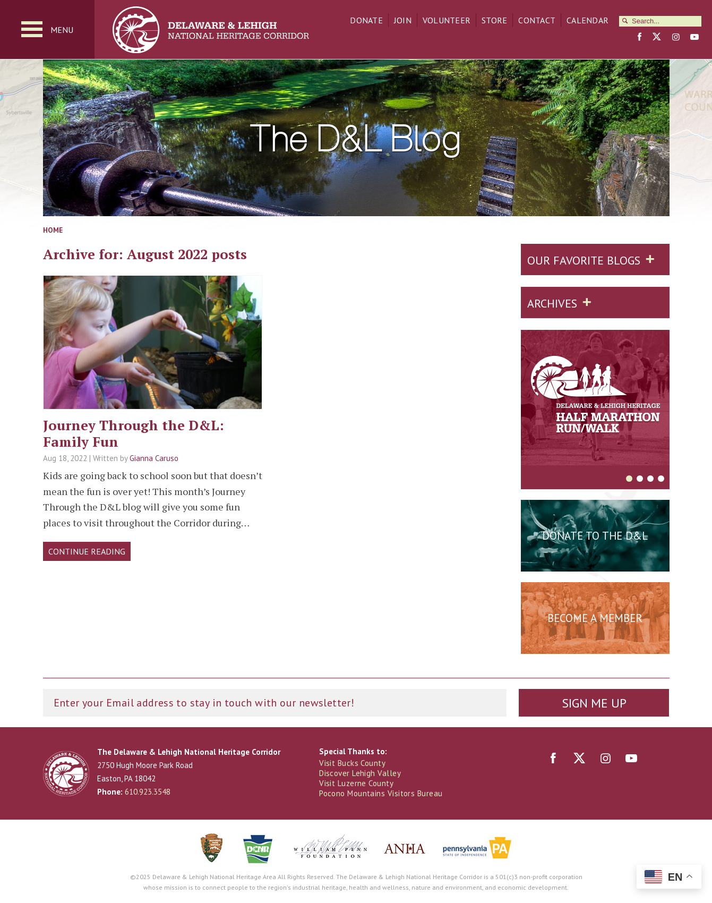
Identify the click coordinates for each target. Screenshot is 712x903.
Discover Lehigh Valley (360, 773)
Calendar (587, 20)
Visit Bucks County (352, 763)
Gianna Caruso (154, 458)
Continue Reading (86, 551)
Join (402, 20)
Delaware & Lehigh (66, 773)
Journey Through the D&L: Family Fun (133, 433)
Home (53, 230)
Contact (536, 20)
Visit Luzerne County (356, 783)
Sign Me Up (594, 703)
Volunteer (446, 20)
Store (494, 20)
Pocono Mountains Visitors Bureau (380, 793)
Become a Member (594, 618)
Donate (366, 20)
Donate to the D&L (595, 536)
